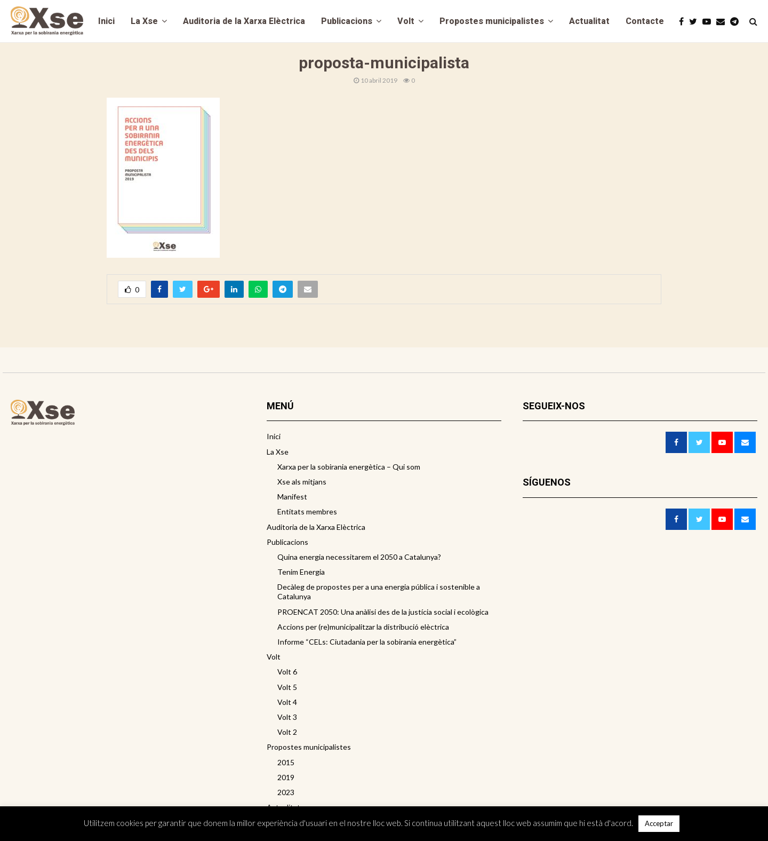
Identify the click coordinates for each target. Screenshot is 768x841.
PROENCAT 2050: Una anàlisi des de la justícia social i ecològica (383, 611)
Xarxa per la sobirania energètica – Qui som (348, 466)
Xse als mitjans (301, 481)
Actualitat (589, 21)
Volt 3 (287, 716)
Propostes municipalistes (491, 21)
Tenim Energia (301, 571)
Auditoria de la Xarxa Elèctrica (244, 21)
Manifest (292, 496)
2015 (285, 762)
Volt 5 (287, 687)
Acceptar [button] (659, 823)
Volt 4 (287, 702)
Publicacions (346, 21)
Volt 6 (287, 671)
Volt (405, 21)
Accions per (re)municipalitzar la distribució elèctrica (363, 626)
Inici (106, 21)
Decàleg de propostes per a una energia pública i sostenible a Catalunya (378, 591)
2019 (285, 777)
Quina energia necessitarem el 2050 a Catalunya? (359, 556)
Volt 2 (287, 731)
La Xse (144, 21)
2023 (285, 792)
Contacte (645, 21)
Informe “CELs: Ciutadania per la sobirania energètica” (367, 641)
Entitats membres (307, 511)
